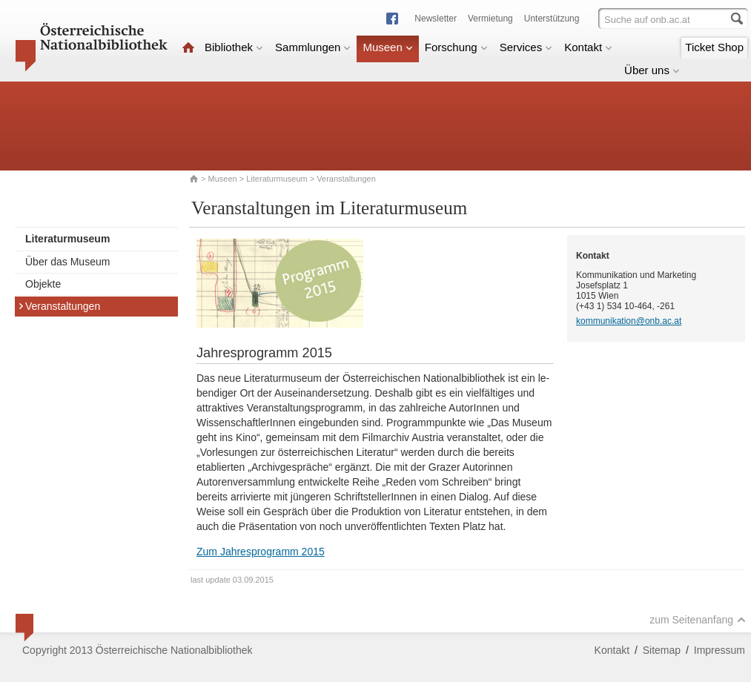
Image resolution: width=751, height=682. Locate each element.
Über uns (652, 70)
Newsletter (435, 18)
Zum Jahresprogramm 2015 (260, 551)
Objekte (43, 284)
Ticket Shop (714, 47)
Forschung (456, 47)
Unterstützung (552, 18)
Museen (387, 47)
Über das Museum (67, 262)
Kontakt (588, 47)
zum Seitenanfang (697, 620)
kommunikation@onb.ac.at (628, 321)
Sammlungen (313, 47)
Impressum (719, 650)
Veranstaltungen (59, 306)
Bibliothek (234, 47)
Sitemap (662, 650)
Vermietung (490, 18)
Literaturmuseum (278, 178)
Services (526, 47)
